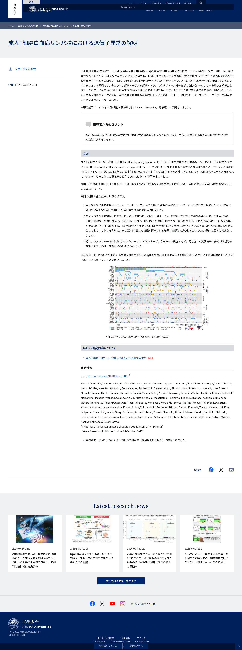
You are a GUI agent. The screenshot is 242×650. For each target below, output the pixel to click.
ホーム (11, 25)
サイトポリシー (142, 641)
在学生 (161, 9)
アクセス (142, 3)
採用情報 (187, 3)
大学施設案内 (155, 3)
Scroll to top (238, 646)
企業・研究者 (205, 9)
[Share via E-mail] (231, 470)
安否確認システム (108, 646)
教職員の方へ (136, 646)
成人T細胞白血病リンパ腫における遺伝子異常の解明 (116, 357)
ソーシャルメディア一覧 (143, 603)
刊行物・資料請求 (172, 3)
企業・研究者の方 (25, 69)
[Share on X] (221, 470)
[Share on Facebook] (211, 469)
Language (127, 7)
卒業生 (173, 9)
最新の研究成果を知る (28, 25)
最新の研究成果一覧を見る (121, 581)
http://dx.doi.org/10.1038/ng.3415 (108, 376)
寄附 (34, 2)
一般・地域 (188, 9)
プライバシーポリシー (120, 641)
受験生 (149, 9)
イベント (131, 3)
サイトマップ (99, 641)
